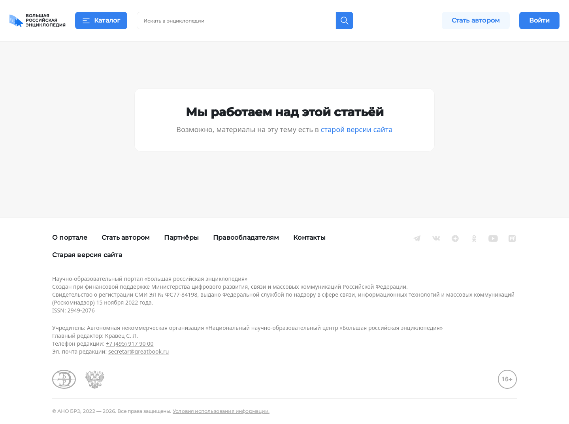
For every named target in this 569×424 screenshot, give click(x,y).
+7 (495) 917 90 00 (129, 343)
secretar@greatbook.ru (138, 351)
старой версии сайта (357, 139)
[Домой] (37, 20)
